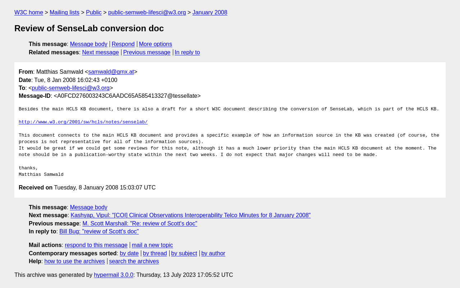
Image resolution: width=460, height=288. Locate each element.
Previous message (147, 52)
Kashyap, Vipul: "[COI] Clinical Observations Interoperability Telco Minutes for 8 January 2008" (191, 215)
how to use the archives (75, 261)
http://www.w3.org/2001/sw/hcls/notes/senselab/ (83, 122)
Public (94, 12)
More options (155, 44)
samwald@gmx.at (111, 72)
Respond (123, 44)
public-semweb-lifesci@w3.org (147, 12)
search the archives (134, 261)
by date (129, 253)
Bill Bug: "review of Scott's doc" (99, 231)
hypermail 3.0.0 (113, 275)
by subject (184, 253)
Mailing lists (64, 12)
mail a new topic (152, 245)
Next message (100, 52)
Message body (88, 44)
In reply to (187, 52)
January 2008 (210, 12)
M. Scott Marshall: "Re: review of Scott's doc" (139, 223)
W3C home (28, 12)
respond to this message (96, 245)
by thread (155, 253)
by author (213, 253)
